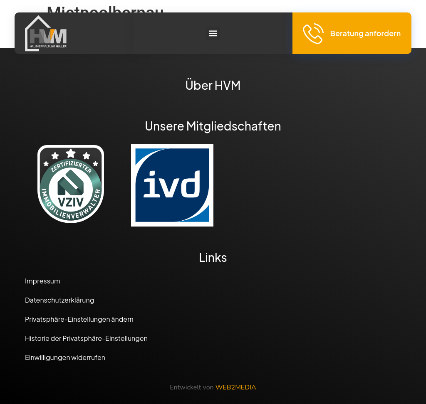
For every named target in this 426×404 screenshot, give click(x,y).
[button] (213, 33)
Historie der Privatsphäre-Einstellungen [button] (86, 338)
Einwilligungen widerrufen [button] (65, 357)
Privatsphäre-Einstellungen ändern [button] (79, 319)
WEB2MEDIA (235, 387)
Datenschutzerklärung (59, 300)
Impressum (42, 280)
